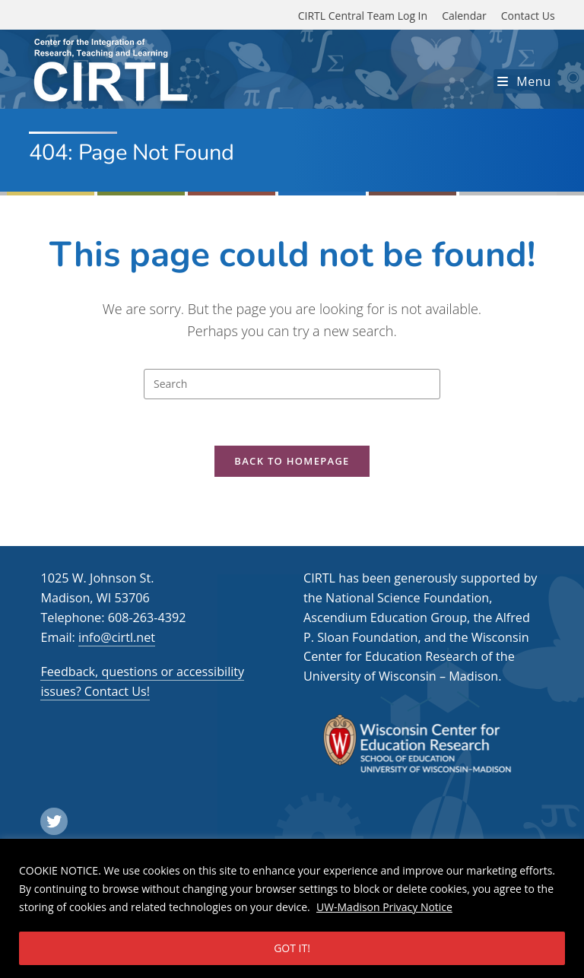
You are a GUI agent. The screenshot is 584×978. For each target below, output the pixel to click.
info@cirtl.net (116, 637)
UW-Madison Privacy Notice (384, 907)
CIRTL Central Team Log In (362, 15)
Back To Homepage (291, 461)
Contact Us (528, 15)
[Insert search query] (292, 384)
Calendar (464, 15)
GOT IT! (292, 948)
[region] (292, 908)
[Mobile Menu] (524, 81)
